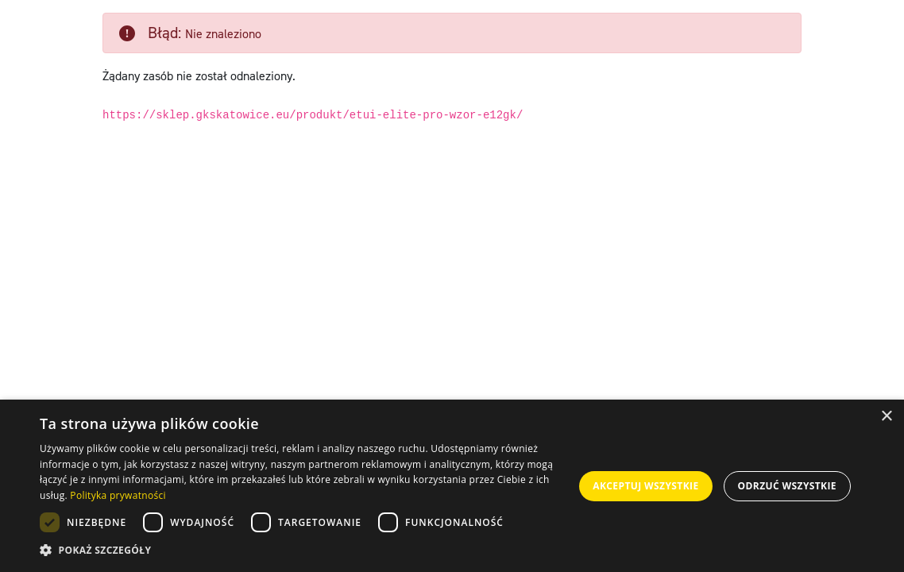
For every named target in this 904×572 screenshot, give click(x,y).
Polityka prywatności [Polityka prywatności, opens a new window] (117, 495)
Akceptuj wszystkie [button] (645, 486)
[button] (305, 550)
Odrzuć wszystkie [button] (787, 486)
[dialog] (452, 486)
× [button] (886, 417)
